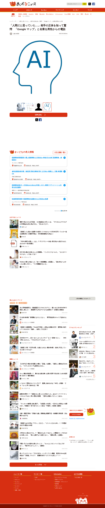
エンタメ (76, 10)
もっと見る (26, 16)
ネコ (77, 14)
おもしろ (29, 10)
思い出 (87, 14)
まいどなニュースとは (61, 477)
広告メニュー (58, 486)
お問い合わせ (58, 488)
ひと (73, 14)
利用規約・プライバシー (61, 481)
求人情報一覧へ (60, 152)
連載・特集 (18, 490)
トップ (15, 10)
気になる (42, 14)
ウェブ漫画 (67, 14)
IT (90, 14)
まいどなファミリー (40, 479)
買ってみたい (50, 14)
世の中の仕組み (23, 303)
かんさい (31, 14)
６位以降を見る (90, 379)
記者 (36, 477)
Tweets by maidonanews (76, 418)
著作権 (57, 483)
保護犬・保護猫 (22, 14)
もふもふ (44, 10)
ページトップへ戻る (83, 495)
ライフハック (60, 10)
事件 (82, 14)
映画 (19, 16)
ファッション (59, 14)
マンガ (90, 10)
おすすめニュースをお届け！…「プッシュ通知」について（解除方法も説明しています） (82, 441)
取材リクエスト (59, 479)
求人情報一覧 (78, 477)
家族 (36, 14)
